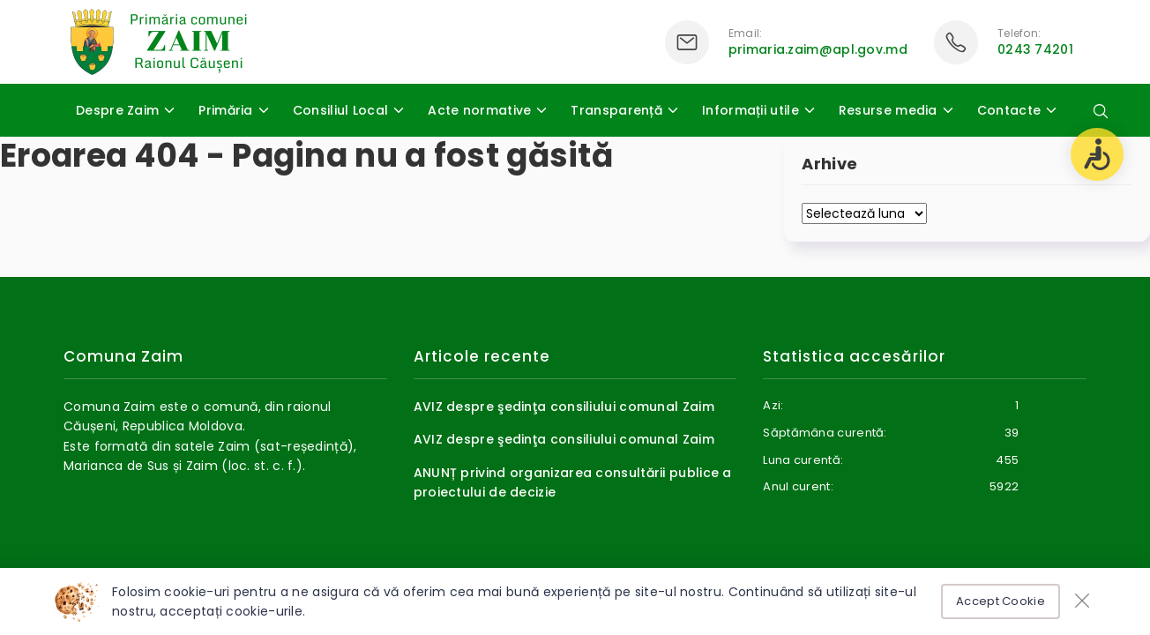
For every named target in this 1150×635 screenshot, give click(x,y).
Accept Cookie (1000, 601)
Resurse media (888, 110)
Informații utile (750, 110)
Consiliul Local (341, 110)
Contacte (1009, 110)
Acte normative (479, 110)
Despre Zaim (117, 110)
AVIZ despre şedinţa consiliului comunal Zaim (564, 406)
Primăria (225, 110)
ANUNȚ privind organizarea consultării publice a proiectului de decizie (573, 482)
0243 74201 (1035, 49)
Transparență (616, 110)
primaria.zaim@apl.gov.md (817, 49)
